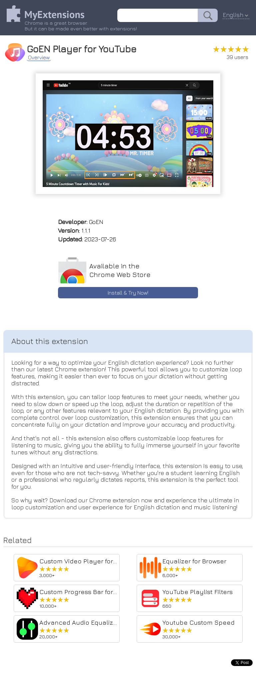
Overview (39, 57)
